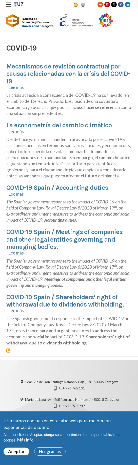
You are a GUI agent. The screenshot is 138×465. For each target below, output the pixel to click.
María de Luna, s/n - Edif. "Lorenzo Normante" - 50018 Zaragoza (72, 400)
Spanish (75, 5)
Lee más (16, 87)
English (82, 5)
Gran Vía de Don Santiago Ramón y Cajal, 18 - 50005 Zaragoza (72, 382)
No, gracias (50, 451)
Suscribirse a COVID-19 (8, 350)
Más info (25, 440)
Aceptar (16, 451)
